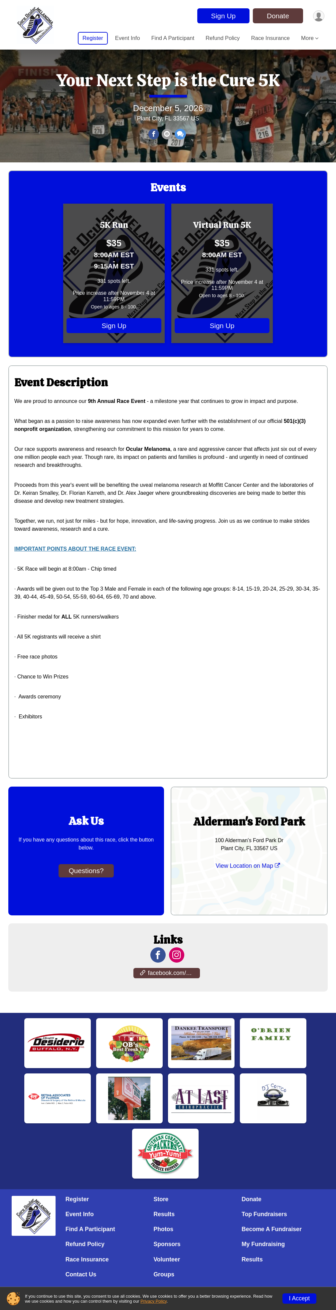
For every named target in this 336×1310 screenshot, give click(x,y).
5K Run (114, 238)
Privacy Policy (153, 1301)
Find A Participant (172, 38)
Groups (163, 1274)
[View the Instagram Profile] (176, 968)
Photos (163, 1229)
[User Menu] (318, 16)
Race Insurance (270, 38)
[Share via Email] (166, 141)
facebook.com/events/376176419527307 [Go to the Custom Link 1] (170, 986)
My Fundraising (263, 1244)
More (307, 38)
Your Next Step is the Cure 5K (168, 87)
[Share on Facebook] (154, 141)
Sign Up (222, 16)
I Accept (299, 1298)
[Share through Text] (179, 141)
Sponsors (166, 1244)
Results (164, 1214)
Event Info (127, 38)
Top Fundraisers (264, 1214)
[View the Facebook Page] (158, 968)
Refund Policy (223, 38)
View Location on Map (248, 879)
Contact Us (81, 1274)
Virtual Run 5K (222, 238)
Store (160, 1199)
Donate (277, 16)
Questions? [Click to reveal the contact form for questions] (86, 884)
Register (93, 38)
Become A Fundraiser (272, 1229)
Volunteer (166, 1259)
